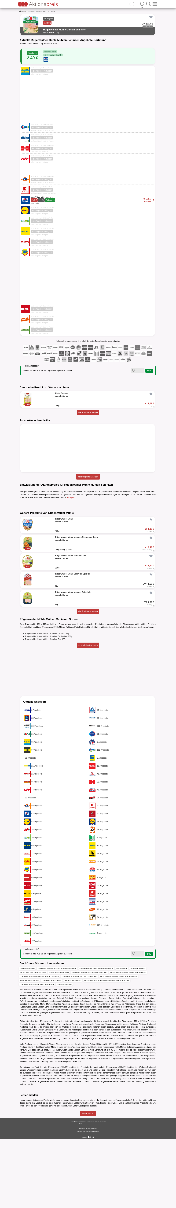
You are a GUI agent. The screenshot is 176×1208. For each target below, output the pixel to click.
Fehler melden (88, 1182)
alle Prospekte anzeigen (88, 477)
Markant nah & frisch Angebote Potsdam (33, 1041)
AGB (87, 1197)
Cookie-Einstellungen (92, 1200)
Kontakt (79, 1200)
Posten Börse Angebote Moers (59, 1041)
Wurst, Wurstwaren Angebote (29, 1049)
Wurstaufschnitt (41, 11)
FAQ (84, 1200)
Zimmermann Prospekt (137, 1037)
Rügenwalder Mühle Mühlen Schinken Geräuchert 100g (48, 705)
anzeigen (70, 497)
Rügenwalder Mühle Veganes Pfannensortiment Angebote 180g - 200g (106, 1049)
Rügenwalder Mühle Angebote (51, 1049)
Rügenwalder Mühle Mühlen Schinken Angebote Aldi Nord (118, 1045)
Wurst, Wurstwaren (28, 11)
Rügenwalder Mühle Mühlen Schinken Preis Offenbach (79, 1045)
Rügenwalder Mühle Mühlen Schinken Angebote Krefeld (128, 1041)
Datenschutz (93, 1197)
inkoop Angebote (121, 1037)
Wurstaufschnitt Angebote (73, 1049)
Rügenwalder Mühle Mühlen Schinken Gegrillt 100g (47, 702)
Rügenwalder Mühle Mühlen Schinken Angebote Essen (89, 1041)
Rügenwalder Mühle (78, 1124)
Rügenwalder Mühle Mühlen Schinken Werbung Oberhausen (39, 1045)
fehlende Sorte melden (88, 714)
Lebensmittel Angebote (64, 1053)
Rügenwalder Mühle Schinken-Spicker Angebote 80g (37, 1053)
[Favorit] (150, 16)
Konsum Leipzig (31, 1104)
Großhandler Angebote (27, 1037)
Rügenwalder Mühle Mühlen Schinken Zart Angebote (96, 1037)
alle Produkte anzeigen (88, 412)
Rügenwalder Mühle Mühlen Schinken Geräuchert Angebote (57, 1037)
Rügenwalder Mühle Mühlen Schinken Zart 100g (45, 708)
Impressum (82, 1197)
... (47, 11)
